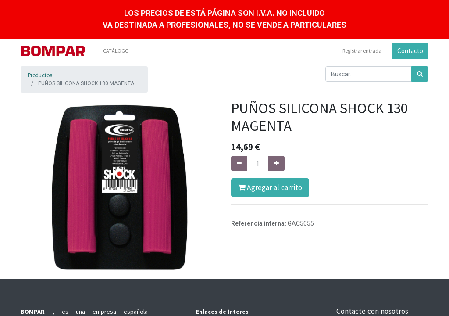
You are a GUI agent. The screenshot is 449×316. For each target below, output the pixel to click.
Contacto (410, 51)
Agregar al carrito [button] (270, 187)
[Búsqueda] (419, 74)
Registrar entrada (361, 50)
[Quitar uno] (239, 163)
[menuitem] (116, 50)
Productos (40, 75)
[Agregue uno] (276, 163)
